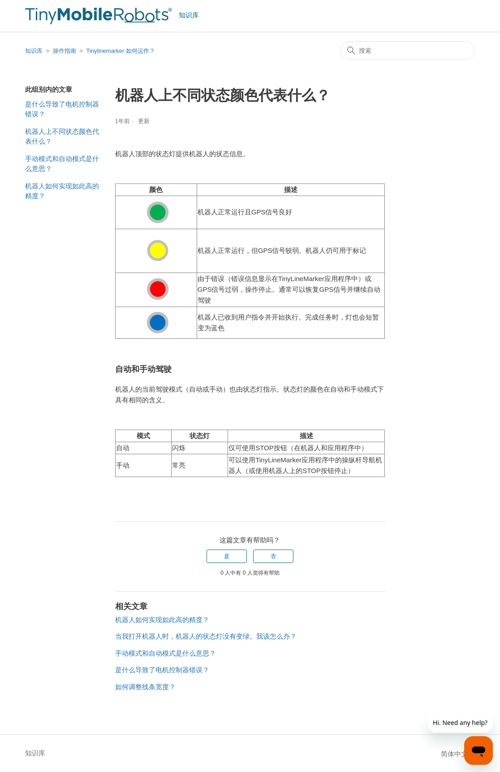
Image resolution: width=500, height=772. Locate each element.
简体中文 (458, 754)
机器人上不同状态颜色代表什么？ (62, 136)
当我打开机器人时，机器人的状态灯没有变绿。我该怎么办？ (206, 636)
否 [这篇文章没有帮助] (273, 556)
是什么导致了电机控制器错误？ (62, 109)
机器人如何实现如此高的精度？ (62, 191)
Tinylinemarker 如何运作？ (120, 50)
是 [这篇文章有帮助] (226, 556)
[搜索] (407, 51)
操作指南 (64, 50)
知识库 (34, 50)
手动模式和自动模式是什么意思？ (62, 164)
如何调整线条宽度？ (145, 687)
